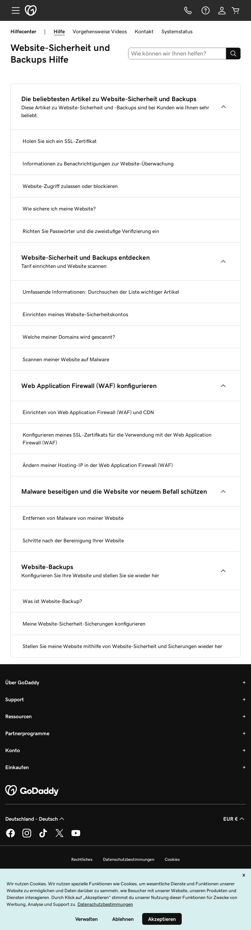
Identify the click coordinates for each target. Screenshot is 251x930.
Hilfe (59, 31)
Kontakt (144, 31)
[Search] (233, 53)
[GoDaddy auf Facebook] (10, 836)
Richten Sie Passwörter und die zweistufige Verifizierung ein (91, 231)
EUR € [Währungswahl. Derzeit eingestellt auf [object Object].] (234, 819)
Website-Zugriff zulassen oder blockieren (70, 186)
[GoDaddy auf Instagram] (27, 836)
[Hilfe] (205, 10)
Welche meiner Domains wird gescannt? (69, 336)
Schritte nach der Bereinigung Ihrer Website (73, 540)
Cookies (172, 859)
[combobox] (177, 53)
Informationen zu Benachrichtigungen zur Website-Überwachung (98, 163)
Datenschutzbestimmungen (128, 859)
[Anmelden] (221, 10)
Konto (12, 750)
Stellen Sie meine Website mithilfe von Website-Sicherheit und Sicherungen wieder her (122, 646)
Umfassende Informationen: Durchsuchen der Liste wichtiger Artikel (101, 291)
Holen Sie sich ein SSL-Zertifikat (60, 141)
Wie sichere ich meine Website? (59, 208)
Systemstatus (176, 31)
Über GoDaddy (22, 682)
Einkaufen (17, 767)
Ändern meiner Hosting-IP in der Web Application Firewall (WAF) (98, 465)
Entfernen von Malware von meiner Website (73, 517)
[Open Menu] (13, 10)
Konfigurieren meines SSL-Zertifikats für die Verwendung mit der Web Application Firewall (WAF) (117, 438)
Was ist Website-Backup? (52, 601)
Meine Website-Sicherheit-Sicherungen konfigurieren (84, 623)
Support (14, 699)
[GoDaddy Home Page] (32, 790)
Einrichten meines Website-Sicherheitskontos (75, 314)
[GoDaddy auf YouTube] (76, 836)
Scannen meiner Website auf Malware (66, 359)
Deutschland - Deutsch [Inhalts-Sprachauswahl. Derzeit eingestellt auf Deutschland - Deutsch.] (35, 819)
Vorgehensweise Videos (100, 31)
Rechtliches (81, 859)
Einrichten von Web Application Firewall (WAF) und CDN (88, 412)
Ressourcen (18, 716)
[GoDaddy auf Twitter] (59, 836)
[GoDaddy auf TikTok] (43, 836)
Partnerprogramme (27, 733)
